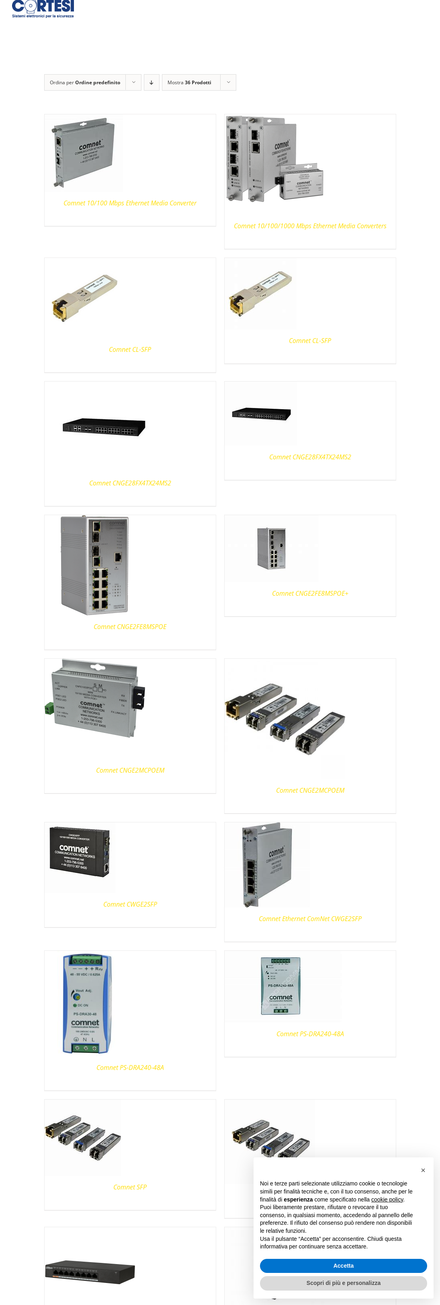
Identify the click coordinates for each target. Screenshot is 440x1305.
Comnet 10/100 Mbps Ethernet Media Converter (129, 203)
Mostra (189, 82)
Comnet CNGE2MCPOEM (130, 770)
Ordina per (85, 82)
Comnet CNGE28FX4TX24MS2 (130, 483)
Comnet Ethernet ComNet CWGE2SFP (310, 918)
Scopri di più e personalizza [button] (344, 1283)
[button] (423, 1170)
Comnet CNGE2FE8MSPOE (130, 626)
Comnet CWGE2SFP (130, 904)
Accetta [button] (344, 1265)
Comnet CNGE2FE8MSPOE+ (310, 593)
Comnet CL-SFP (130, 349)
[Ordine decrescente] (152, 82)
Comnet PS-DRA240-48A (130, 1067)
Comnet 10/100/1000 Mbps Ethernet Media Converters (310, 225)
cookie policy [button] (387, 1199)
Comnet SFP (130, 1187)
